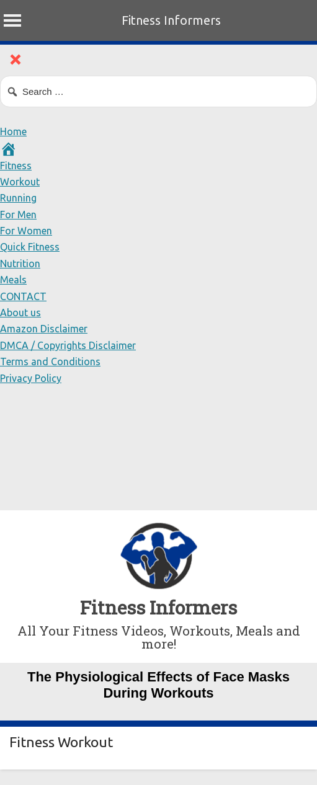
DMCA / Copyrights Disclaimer (68, 345)
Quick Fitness (30, 246)
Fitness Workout (61, 742)
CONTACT (23, 296)
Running (18, 197)
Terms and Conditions (50, 361)
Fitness (16, 165)
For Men (18, 214)
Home (13, 131)
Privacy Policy (30, 378)
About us (20, 312)
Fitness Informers (171, 20)
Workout (20, 181)
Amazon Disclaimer (43, 328)
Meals (13, 279)
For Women (26, 230)
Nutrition (20, 263)
